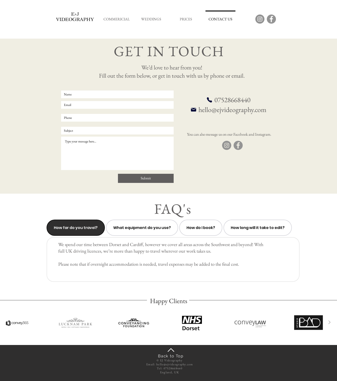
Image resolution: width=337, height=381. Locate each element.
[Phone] (209, 100)
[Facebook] (271, 19)
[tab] (76, 228)
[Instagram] (259, 19)
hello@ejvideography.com (232, 109)
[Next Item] (329, 322)
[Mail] (193, 110)
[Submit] (146, 178)
